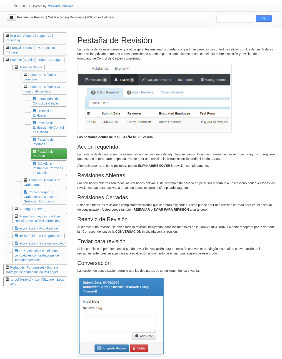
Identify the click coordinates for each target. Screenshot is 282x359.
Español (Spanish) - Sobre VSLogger (36, 60)
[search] (234, 18)
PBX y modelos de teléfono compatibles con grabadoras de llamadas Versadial (37, 255)
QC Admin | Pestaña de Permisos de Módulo (48, 168)
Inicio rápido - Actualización (38, 228)
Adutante (18, 5)
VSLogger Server (31, 209)
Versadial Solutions (60, 6)
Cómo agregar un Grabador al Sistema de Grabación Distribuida (40, 196)
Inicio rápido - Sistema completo (42, 243)
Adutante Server (30, 67)
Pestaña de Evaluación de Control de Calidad (48, 127)
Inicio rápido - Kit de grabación (40, 236)
